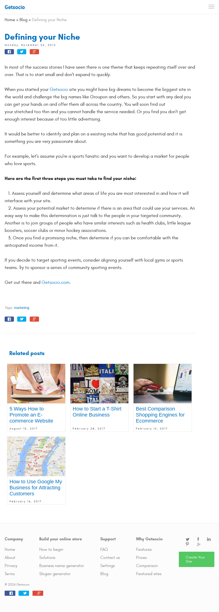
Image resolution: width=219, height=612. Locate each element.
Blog (104, 573)
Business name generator (61, 565)
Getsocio (15, 7)
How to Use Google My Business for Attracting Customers (36, 488)
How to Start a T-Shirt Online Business (97, 412)
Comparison (147, 565)
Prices (141, 557)
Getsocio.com (55, 282)
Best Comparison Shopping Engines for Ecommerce (160, 415)
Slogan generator (55, 573)
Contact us (110, 557)
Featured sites (148, 573)
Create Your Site (195, 559)
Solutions (47, 557)
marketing (21, 308)
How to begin (51, 549)
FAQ (104, 549)
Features (144, 549)
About (10, 557)
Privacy (11, 565)
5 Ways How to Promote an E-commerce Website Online (31, 418)
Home (10, 549)
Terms (10, 573)
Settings (107, 565)
